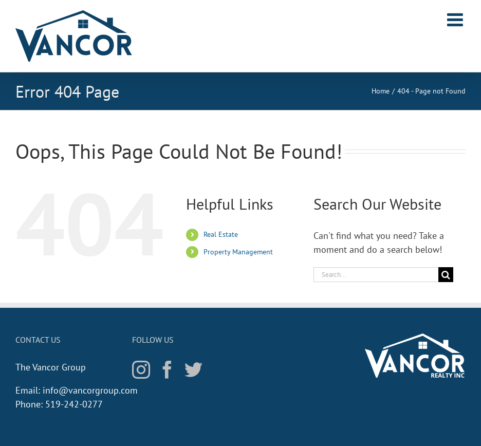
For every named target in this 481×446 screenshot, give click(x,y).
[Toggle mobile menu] (456, 19)
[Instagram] (141, 369)
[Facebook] (167, 369)
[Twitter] (193, 369)
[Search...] (375, 274)
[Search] (445, 274)
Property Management (238, 251)
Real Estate (220, 234)
